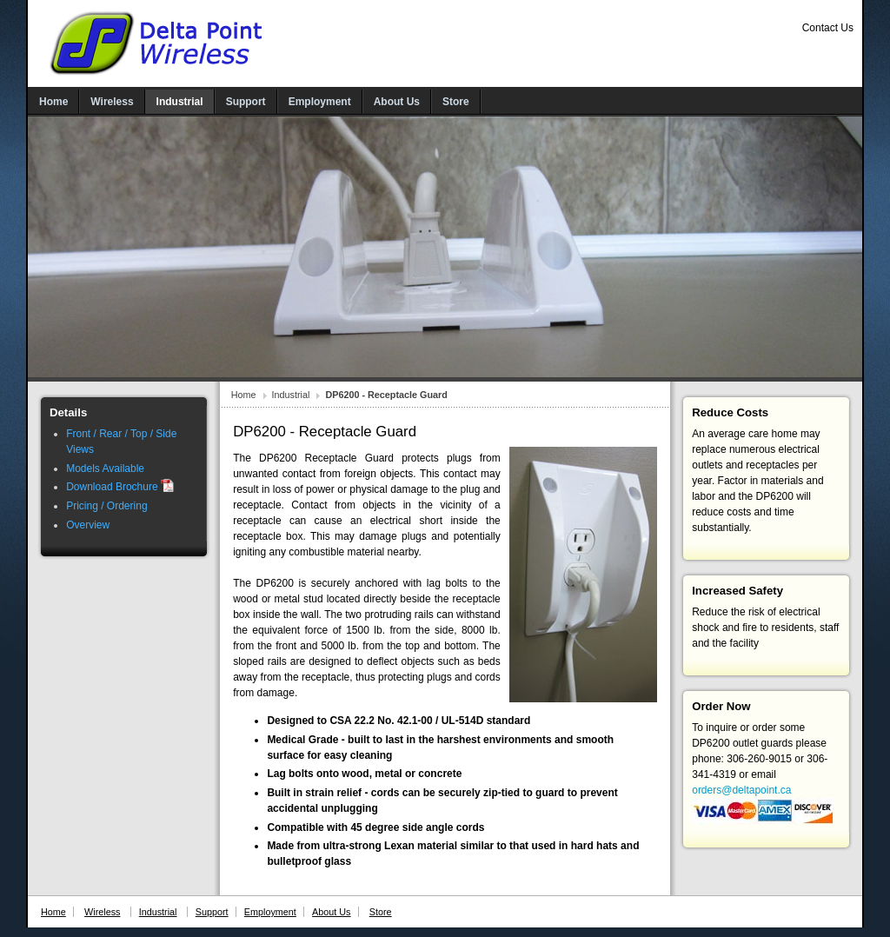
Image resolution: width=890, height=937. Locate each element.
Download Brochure (120, 487)
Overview (88, 525)
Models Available (105, 468)
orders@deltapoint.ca (741, 790)
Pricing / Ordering (106, 506)
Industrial (291, 394)
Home (243, 394)
